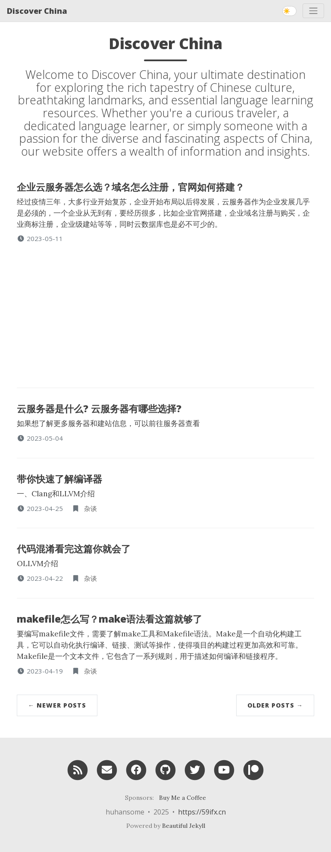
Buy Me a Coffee (182, 798)
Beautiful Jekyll (183, 826)
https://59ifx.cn (202, 812)
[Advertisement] (165, 307)
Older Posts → (275, 705)
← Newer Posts (57, 705)
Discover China (37, 11)
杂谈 (90, 508)
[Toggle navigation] (313, 10)
